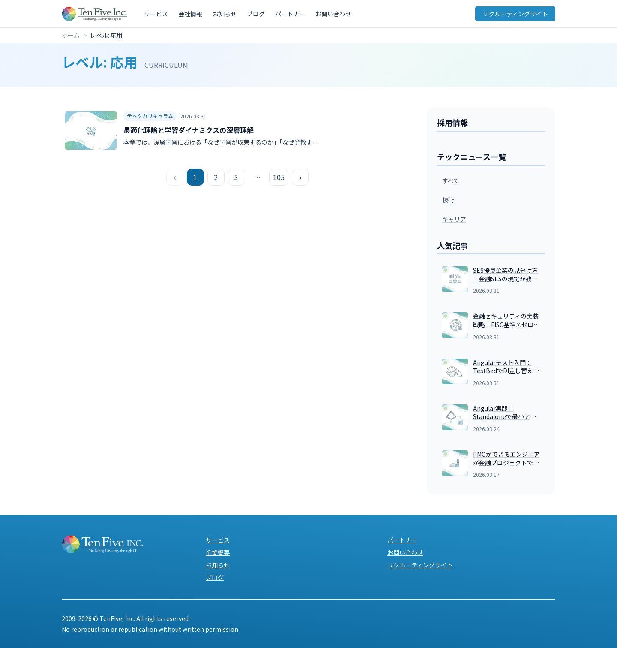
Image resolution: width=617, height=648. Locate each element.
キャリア (454, 219)
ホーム (71, 35)
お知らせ (225, 13)
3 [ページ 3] (236, 177)
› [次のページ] (300, 177)
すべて (450, 180)
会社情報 (190, 13)
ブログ (256, 13)
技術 (448, 200)
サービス (156, 13)
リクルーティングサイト (515, 13)
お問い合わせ (333, 13)
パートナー (290, 13)
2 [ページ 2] (216, 177)
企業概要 (218, 552)
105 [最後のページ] (279, 177)
